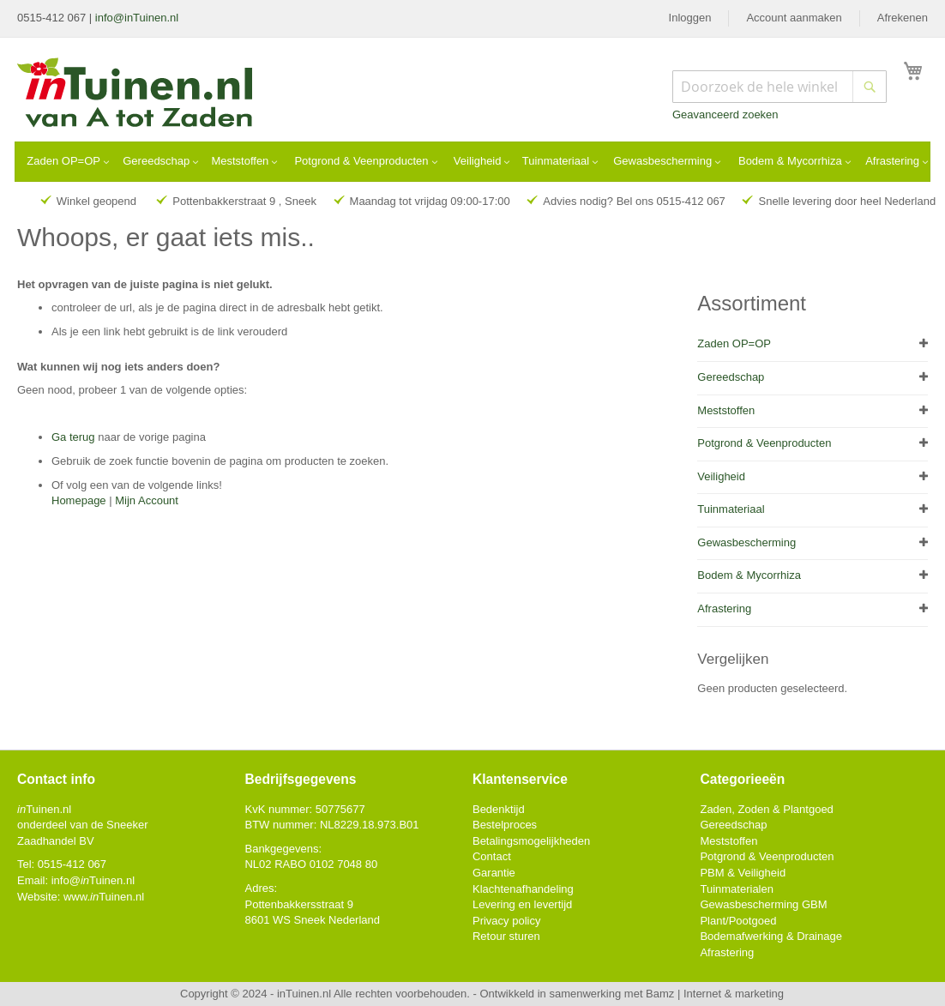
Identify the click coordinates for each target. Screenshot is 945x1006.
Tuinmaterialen (736, 889)
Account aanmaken (793, 17)
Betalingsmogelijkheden (531, 840)
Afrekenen (902, 17)
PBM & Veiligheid (742, 872)
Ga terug (73, 437)
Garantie (493, 872)
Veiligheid (721, 476)
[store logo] (136, 94)
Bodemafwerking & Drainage (770, 936)
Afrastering (724, 608)
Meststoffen (726, 410)
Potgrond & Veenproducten (764, 443)
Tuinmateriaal (730, 509)
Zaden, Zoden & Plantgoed (766, 809)
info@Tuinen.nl (93, 880)
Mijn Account (146, 500)
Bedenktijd (498, 809)
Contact (491, 856)
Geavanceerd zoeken (725, 114)
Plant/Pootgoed (738, 920)
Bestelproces (504, 824)
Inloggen (690, 17)
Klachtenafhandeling (523, 889)
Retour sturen (506, 936)
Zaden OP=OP (734, 343)
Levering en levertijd (522, 904)
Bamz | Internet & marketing (715, 993)
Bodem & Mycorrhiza (749, 575)
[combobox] (779, 86)
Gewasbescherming (746, 542)
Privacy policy (506, 920)
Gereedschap (730, 376)
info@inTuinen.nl (136, 17)
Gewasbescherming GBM (763, 904)
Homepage (78, 500)
